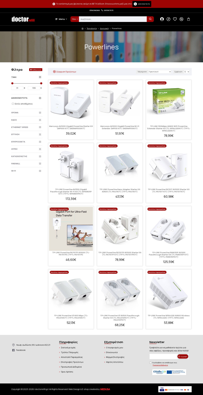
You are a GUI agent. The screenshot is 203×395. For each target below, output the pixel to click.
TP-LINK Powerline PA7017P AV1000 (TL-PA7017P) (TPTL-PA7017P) (71, 254)
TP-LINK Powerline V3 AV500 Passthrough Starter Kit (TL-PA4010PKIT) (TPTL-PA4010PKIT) (119, 318)
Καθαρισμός (36, 70)
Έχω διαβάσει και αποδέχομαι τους (163, 364)
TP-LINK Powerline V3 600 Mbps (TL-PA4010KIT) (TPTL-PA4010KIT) (71, 317)
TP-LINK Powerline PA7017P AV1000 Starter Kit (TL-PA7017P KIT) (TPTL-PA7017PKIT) (119, 254)
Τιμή (13, 77)
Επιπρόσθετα (18, 141)
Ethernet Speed (19, 127)
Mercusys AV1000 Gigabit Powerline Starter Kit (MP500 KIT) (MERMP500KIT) (71, 127)
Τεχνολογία (92, 28)
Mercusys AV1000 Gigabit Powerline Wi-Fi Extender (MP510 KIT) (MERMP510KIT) (119, 127)
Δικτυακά (104, 28)
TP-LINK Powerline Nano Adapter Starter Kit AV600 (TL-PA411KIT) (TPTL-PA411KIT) (120, 190)
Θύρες (14, 149)
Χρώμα (14, 112)
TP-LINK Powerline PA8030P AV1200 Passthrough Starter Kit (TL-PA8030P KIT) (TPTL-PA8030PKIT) (168, 255)
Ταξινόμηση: (142, 71)
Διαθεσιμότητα (19, 98)
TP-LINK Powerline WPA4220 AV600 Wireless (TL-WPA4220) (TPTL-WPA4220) (169, 317)
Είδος (14, 120)
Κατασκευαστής (19, 156)
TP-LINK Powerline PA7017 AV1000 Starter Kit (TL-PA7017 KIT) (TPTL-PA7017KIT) (168, 190)
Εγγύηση (15, 134)
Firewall (15, 163)
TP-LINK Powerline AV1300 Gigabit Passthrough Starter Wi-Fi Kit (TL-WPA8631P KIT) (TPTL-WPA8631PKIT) (71, 191)
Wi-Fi (13, 171)
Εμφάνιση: (179, 71)
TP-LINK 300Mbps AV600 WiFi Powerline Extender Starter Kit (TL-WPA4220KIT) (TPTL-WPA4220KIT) (168, 128)
